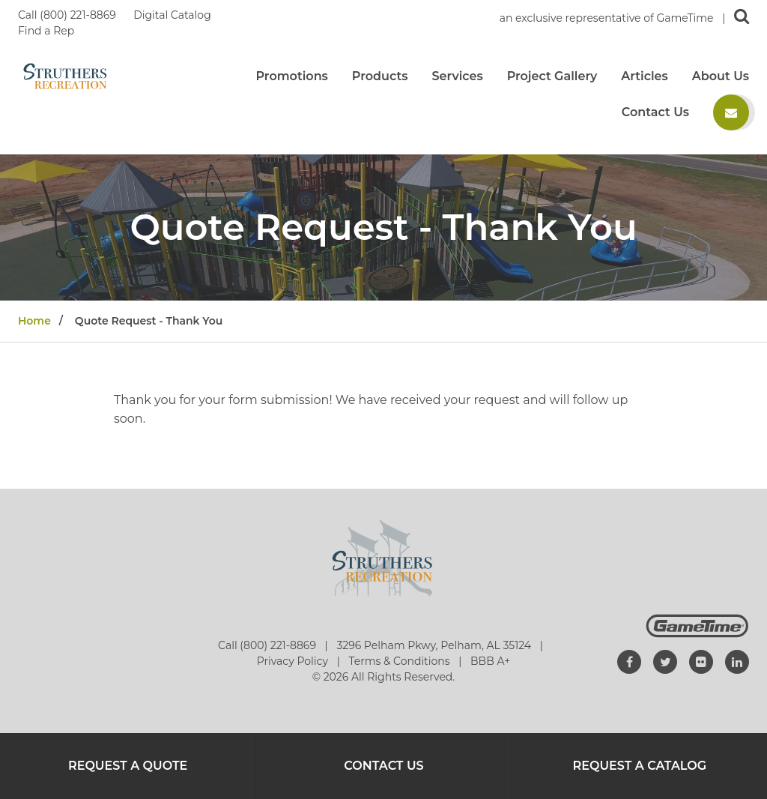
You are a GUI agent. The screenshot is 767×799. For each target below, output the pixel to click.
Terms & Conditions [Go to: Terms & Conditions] (400, 661)
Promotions (291, 76)
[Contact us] (731, 112)
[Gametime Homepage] (697, 634)
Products (380, 76)
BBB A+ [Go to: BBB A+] (490, 661)
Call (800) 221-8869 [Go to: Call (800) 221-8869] (268, 645)
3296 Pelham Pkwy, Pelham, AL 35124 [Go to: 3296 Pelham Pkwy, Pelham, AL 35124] (434, 645)
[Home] (65, 75)
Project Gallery (552, 76)
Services (456, 76)
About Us (720, 76)
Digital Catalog (173, 15)
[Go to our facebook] (629, 662)
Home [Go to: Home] (34, 321)
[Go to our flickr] (701, 662)
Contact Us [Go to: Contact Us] (383, 766)
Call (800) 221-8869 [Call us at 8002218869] (68, 15)
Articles (644, 76)
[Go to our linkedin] (737, 662)
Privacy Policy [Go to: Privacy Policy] (294, 661)
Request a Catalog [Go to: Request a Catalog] (640, 766)
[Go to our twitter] (665, 662)
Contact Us (655, 112)
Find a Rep (46, 30)
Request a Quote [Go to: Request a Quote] (127, 766)
